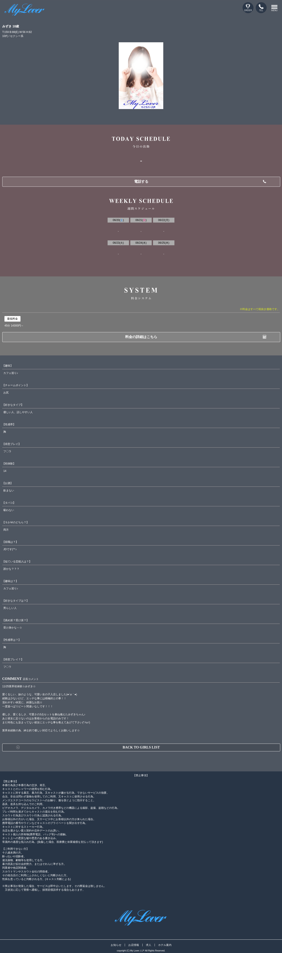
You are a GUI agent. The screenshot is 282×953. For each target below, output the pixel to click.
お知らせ (116, 945)
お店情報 (133, 945)
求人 (148, 945)
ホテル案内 (165, 945)
